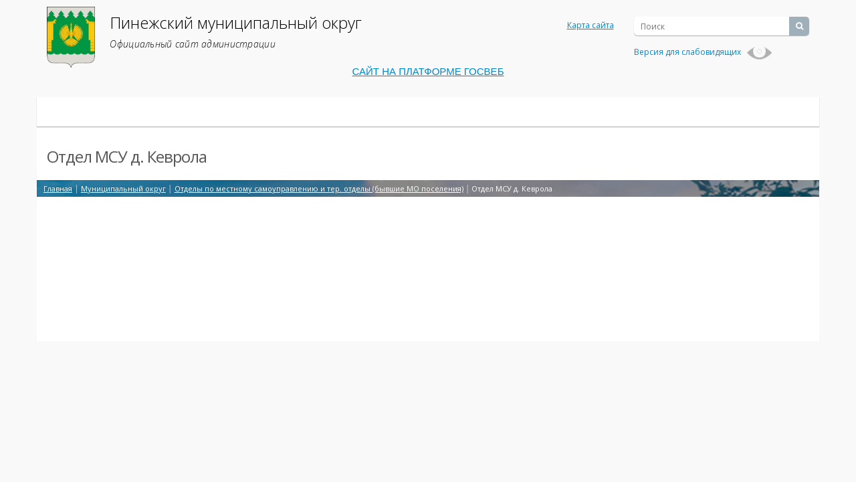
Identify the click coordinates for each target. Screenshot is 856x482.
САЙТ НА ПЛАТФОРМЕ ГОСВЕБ (428, 71)
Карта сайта (590, 25)
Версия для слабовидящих (703, 52)
